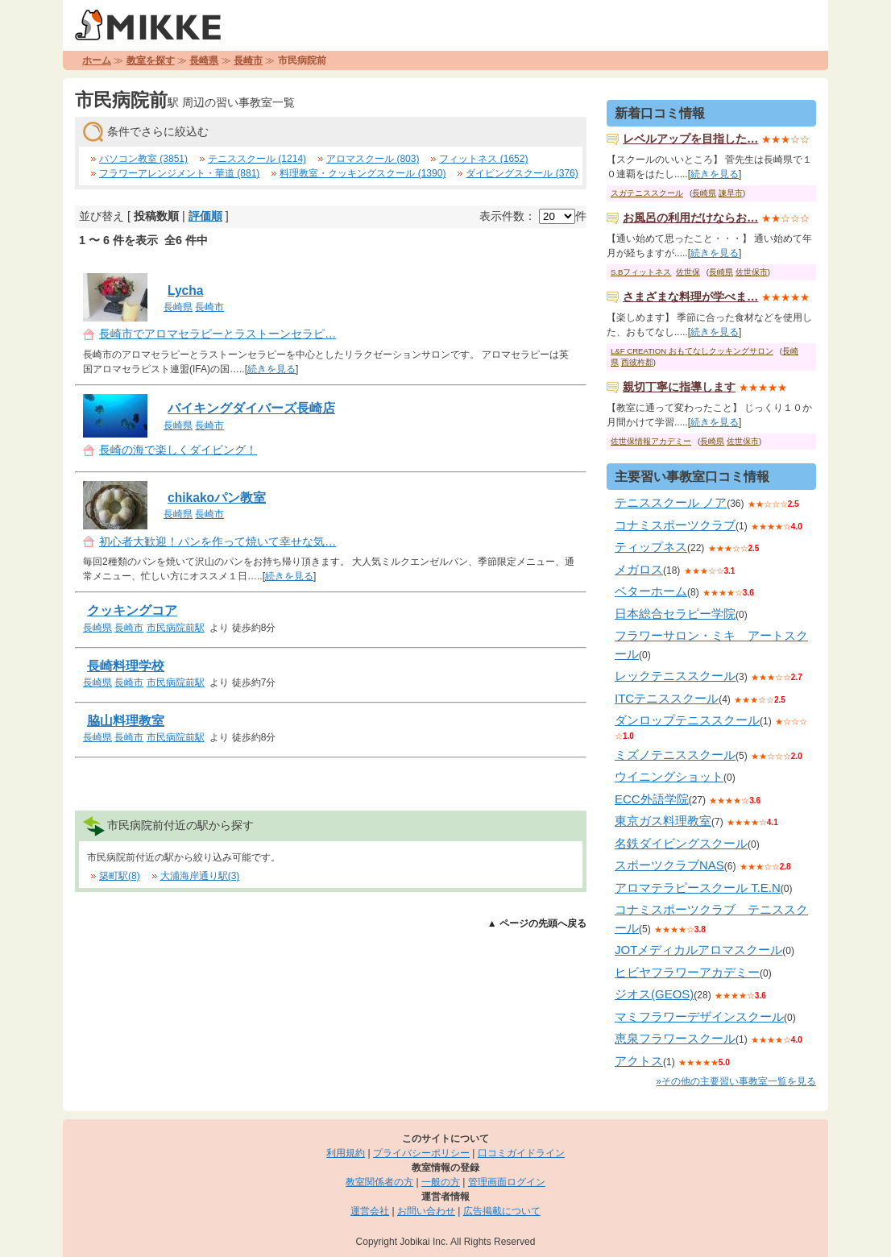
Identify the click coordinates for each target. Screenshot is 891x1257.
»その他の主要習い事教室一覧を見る (736, 1081)
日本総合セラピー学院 (675, 613)
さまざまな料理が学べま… (690, 296)
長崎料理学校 (125, 666)
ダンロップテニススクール (687, 720)
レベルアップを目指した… (690, 138)
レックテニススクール (675, 675)
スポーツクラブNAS (669, 865)
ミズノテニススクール (675, 754)
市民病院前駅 (176, 627)
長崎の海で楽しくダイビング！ (178, 449)
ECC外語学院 (652, 799)
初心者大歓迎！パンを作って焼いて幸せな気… (217, 541)
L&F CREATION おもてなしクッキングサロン (692, 350)
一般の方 (440, 1182)
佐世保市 (752, 272)
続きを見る (271, 369)
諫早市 (731, 193)
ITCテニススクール (667, 698)
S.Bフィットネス (641, 272)
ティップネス (651, 547)
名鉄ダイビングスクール (681, 843)
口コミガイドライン (521, 1153)
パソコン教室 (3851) (143, 158)
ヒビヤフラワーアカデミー (687, 972)
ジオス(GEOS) (654, 994)
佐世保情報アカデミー (651, 441)
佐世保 (688, 272)
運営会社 (369, 1211)
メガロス (639, 569)
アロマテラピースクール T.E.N (698, 887)
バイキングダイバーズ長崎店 (251, 408)
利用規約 (345, 1153)
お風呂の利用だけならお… (690, 217)
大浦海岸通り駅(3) (200, 876)
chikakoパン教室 (217, 497)
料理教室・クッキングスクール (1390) (363, 173)
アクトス (639, 1061)
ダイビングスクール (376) (522, 173)
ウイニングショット (669, 776)
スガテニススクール (647, 193)
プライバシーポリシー (421, 1153)
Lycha (186, 290)
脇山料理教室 (125, 721)
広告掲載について (502, 1211)
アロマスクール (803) (372, 158)
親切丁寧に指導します (679, 386)
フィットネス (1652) (483, 158)
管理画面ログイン (506, 1182)
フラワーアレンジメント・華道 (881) (179, 173)
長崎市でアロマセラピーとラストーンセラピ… (217, 333)
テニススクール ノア (671, 502)
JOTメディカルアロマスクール (698, 949)
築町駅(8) (119, 876)
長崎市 (248, 60)
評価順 (205, 216)
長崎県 (203, 60)
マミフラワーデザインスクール (699, 1016)
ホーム (96, 60)
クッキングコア (132, 610)
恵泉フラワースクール (675, 1038)
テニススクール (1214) (257, 158)
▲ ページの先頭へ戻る (536, 923)
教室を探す (150, 60)
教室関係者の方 (379, 1182)
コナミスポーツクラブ (675, 525)
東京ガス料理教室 (663, 821)
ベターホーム (651, 591)
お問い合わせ (426, 1211)
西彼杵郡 (637, 362)
